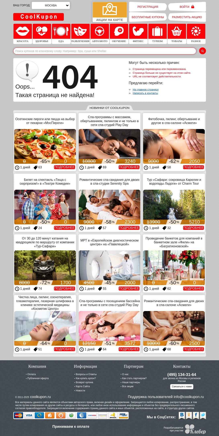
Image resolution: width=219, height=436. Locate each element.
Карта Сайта (83, 386)
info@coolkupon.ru (189, 397)
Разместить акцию (187, 17)
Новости (80, 390)
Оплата (32, 374)
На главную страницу (146, 89)
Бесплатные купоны (148, 17)
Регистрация (148, 6)
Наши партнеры (131, 382)
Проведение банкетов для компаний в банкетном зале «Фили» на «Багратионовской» (174, 242)
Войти (187, 6)
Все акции (127, 386)
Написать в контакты (145, 93)
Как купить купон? (86, 378)
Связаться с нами (181, 386)
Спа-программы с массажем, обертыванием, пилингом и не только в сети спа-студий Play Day (109, 120)
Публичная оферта (38, 378)
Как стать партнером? (134, 378)
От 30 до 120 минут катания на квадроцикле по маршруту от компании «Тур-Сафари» (45, 242)
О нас (125, 374)
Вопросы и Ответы (86, 374)
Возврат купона (84, 382)
